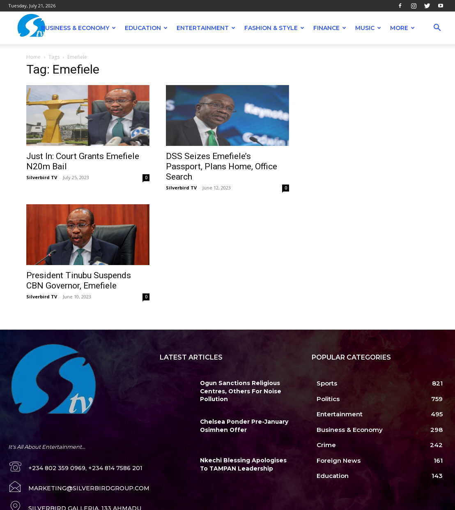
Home (33, 56)
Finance (329, 28)
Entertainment (206, 28)
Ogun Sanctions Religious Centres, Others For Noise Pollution (237, 390)
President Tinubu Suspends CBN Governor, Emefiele (78, 280)
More (402, 28)
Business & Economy (78, 28)
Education (146, 28)
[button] (437, 28)
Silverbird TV (41, 177)
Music (368, 28)
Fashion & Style (274, 28)
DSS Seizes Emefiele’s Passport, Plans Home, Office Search (221, 166)
